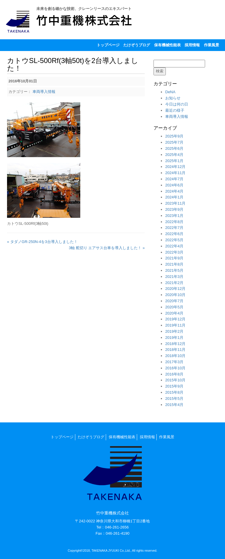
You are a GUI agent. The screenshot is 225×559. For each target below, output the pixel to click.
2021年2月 (174, 283)
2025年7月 (174, 142)
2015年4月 (174, 404)
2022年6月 (174, 234)
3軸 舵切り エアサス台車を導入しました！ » (107, 248)
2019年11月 (175, 325)
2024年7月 (174, 179)
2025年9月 (174, 136)
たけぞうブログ (136, 45)
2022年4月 (174, 246)
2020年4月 (174, 313)
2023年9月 (174, 209)
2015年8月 (174, 392)
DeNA (170, 92)
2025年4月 (174, 154)
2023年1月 (174, 215)
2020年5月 (174, 307)
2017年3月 (174, 362)
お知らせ (172, 98)
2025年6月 (174, 148)
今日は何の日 (176, 104)
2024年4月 (174, 191)
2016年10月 (175, 368)
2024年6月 (174, 185)
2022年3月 (174, 252)
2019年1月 (174, 337)
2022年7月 (174, 227)
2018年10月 (175, 356)
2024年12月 (175, 166)
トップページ (108, 45)
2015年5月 (174, 398)
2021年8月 (174, 264)
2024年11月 (175, 173)
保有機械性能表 (167, 45)
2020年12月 (175, 288)
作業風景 (211, 45)
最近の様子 (174, 110)
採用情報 (192, 45)
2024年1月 (174, 197)
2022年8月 (174, 222)
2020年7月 (174, 301)
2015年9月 (174, 386)
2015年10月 (175, 380)
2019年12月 (175, 319)
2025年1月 (174, 161)
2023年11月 (175, 203)
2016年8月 (174, 374)
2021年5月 (174, 270)
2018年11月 (175, 349)
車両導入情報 (44, 91)
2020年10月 (175, 295)
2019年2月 (174, 331)
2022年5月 (174, 240)
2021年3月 (174, 276)
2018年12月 (175, 343)
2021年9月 (174, 258)
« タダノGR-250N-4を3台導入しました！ (42, 241)
